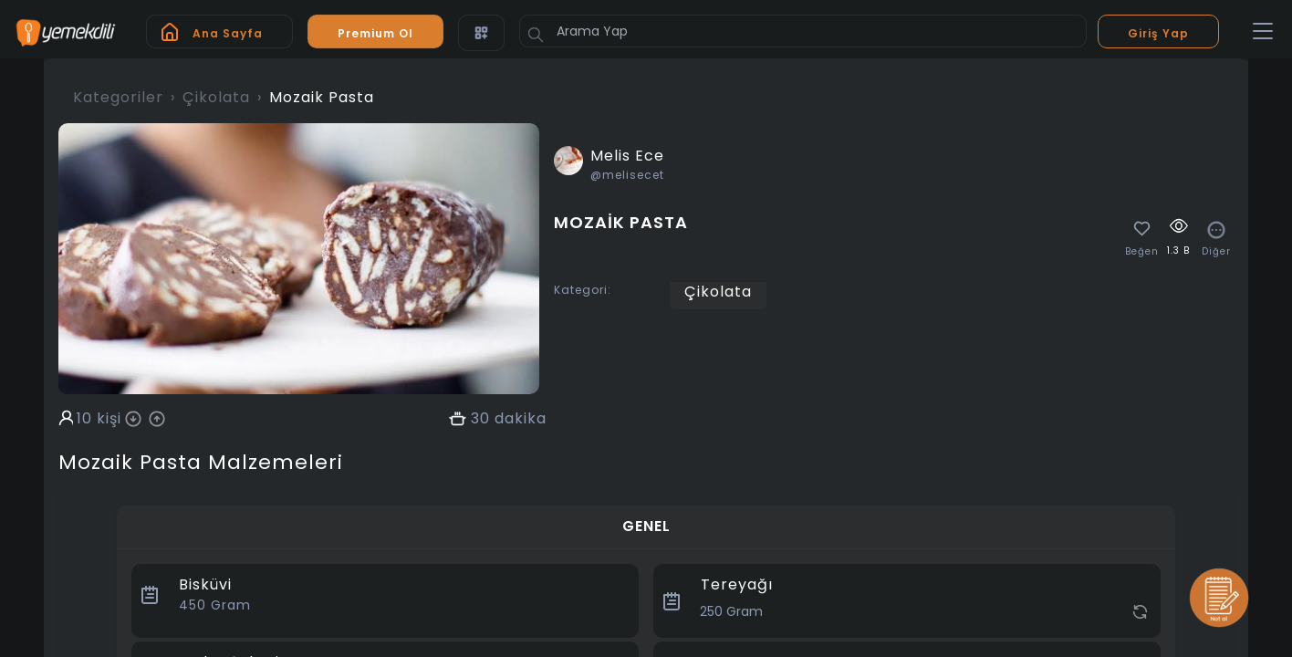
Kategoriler (118, 97)
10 (84, 419)
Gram (215, 605)
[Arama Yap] (803, 31)
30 (480, 419)
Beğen (1142, 251)
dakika (521, 419)
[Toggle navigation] (1262, 32)
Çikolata (216, 97)
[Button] (535, 34)
